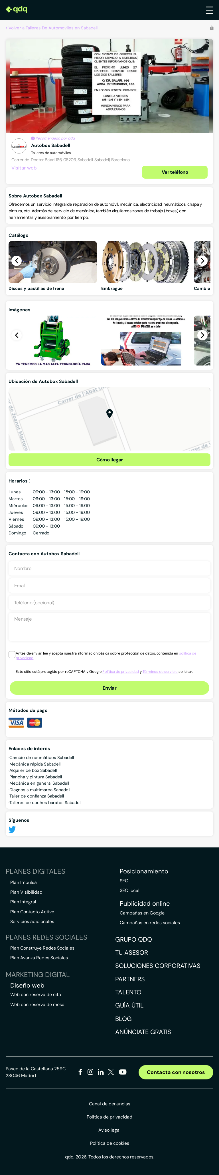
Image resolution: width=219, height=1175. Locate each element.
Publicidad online (145, 903)
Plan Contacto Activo (32, 912)
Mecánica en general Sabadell (39, 783)
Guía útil (129, 1005)
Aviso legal (109, 1130)
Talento (128, 992)
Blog (123, 1019)
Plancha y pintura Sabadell (35, 777)
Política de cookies (109, 1143)
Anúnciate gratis (143, 1032)
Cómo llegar (109, 460)
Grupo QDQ (133, 939)
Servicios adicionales (32, 921)
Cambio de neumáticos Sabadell (41, 757)
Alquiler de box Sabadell (33, 770)
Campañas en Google (142, 913)
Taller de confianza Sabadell (36, 796)
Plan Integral (23, 902)
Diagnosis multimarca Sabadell (39, 790)
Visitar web (24, 168)
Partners (130, 979)
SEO (124, 881)
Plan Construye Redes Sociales (42, 948)
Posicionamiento (144, 871)
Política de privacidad (120, 671)
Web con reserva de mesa (37, 1005)
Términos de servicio (160, 671)
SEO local (129, 890)
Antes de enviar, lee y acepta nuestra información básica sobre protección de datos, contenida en (106, 655)
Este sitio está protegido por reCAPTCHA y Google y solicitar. (104, 671)
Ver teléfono (175, 172)
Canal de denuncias (109, 1104)
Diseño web (27, 985)
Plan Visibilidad (26, 892)
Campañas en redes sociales (150, 923)
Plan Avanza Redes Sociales (39, 958)
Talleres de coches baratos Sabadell (45, 802)
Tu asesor (131, 952)
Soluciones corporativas (157, 966)
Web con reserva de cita (35, 995)
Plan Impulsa (23, 882)
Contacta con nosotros (176, 1072)
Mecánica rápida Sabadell (34, 764)
